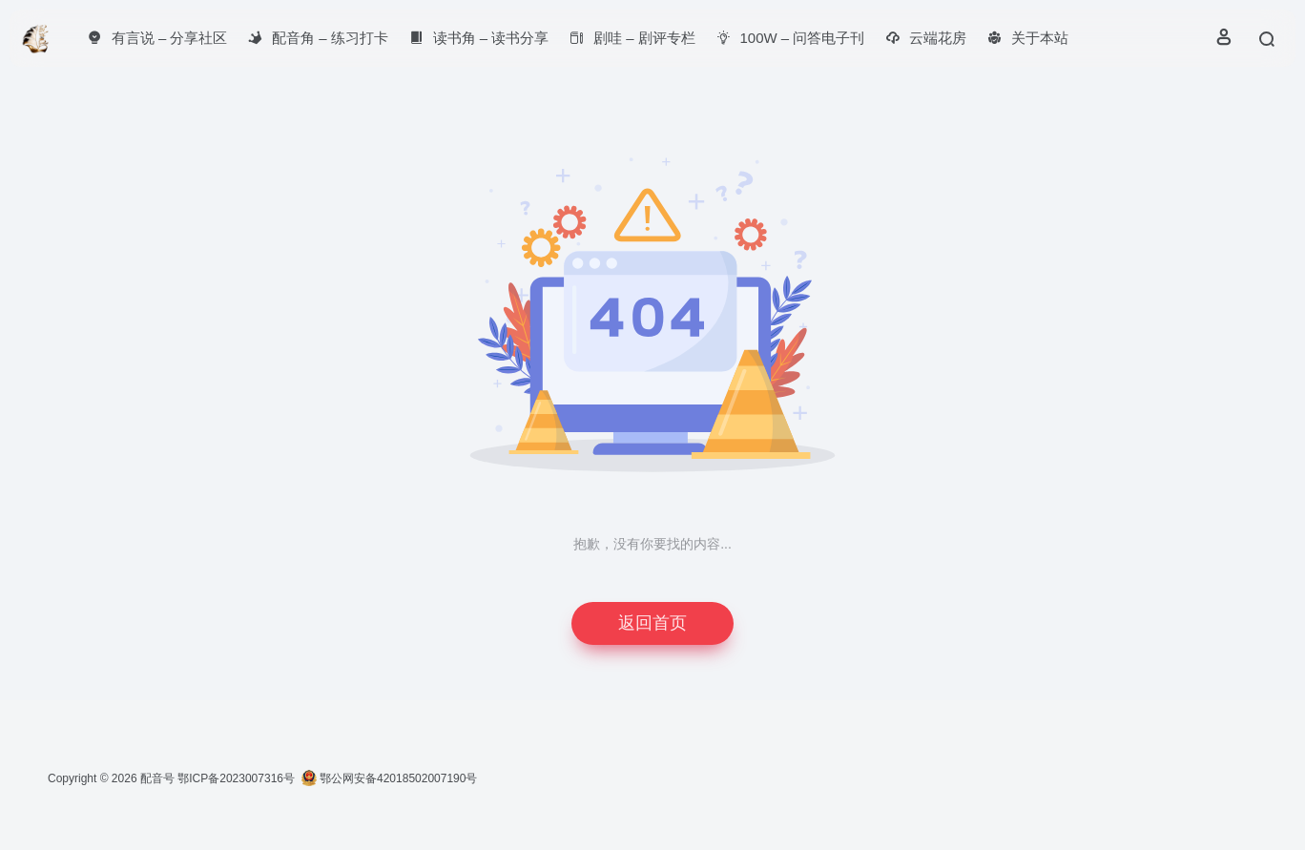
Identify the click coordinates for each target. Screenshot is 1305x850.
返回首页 (652, 622)
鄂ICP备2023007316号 (236, 778)
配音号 (157, 778)
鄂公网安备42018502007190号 (389, 778)
